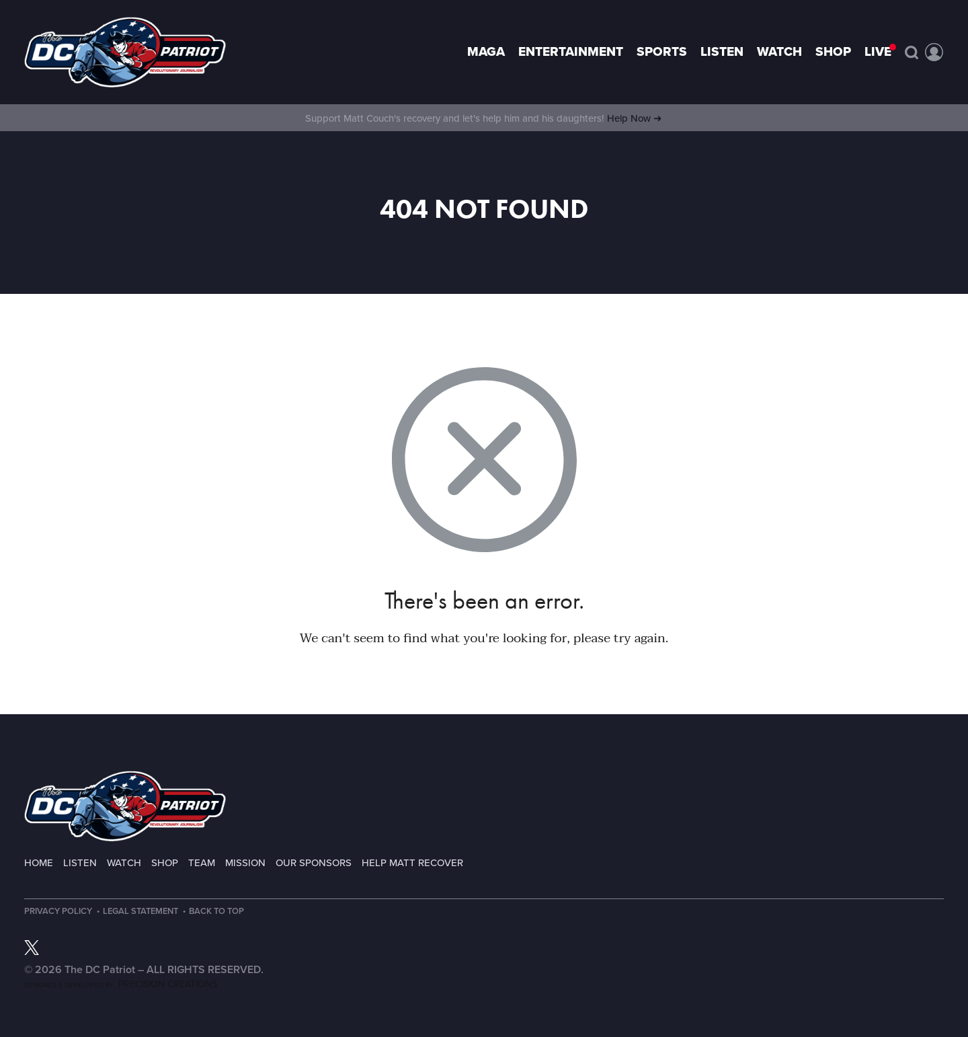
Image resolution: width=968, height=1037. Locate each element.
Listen (721, 51)
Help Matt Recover (412, 863)
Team (201, 863)
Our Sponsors (314, 863)
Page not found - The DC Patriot (125, 52)
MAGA (486, 51)
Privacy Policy (58, 911)
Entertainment (570, 51)
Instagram (54, 947)
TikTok (77, 947)
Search (911, 52)
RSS (100, 947)
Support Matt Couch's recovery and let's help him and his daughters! (484, 118)
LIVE (877, 51)
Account (934, 52)
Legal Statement (142, 911)
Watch (779, 51)
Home (38, 863)
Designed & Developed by (120, 985)
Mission (245, 863)
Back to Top (221, 911)
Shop (833, 51)
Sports (662, 51)
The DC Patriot (125, 806)
